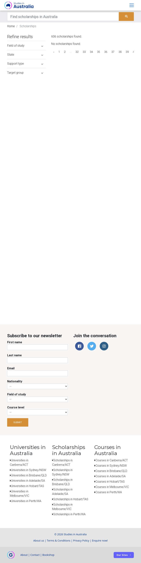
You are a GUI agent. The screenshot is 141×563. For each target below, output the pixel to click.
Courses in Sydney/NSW (111, 465)
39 (127, 52)
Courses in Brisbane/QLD (111, 471)
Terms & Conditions (58, 540)
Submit (17, 422)
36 (105, 52)
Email (11, 368)
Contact (34, 555)
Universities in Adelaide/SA (28, 480)
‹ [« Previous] (53, 52)
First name (14, 342)
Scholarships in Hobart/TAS (70, 499)
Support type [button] (25, 63)
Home (11, 26)
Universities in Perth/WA (26, 501)
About (24, 555)
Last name (14, 355)
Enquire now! (100, 540)
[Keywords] (63, 16)
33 (84, 52)
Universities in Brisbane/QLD (29, 475)
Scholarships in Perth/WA (69, 514)
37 (112, 52)
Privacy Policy (81, 540)
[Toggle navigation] (132, 5)
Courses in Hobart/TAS (110, 481)
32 (77, 52)
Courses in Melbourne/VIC (112, 487)
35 (98, 52)
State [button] (25, 54)
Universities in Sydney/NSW (28, 470)
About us (38, 540)
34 (91, 52)
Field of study (16, 394)
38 (120, 52)
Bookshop (48, 555)
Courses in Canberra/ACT (111, 460)
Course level (15, 407)
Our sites (122, 555)
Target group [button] (25, 72)
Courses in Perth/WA (108, 492)
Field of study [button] (25, 45)
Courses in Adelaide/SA (110, 476)
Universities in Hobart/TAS (27, 486)
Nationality (14, 381)
